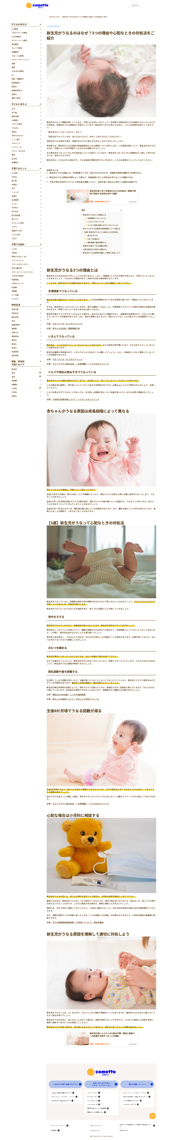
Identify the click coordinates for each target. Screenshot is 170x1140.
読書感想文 (16, 325)
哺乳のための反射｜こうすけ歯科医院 (69, 694)
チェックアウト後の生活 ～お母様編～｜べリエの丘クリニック (81, 363)
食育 (13, 67)
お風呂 (14, 184)
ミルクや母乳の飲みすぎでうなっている (102, 225)
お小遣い (15, 173)
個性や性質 (16, 98)
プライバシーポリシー (58, 1125)
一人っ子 (15, 192)
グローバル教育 (18, 56)
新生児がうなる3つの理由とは (94, 215)
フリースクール (17, 260)
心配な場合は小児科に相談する (95, 249)
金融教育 (15, 52)
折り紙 (14, 112)
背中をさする (92, 235)
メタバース (16, 143)
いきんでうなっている (95, 221)
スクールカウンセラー (20, 264)
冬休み (14, 348)
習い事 (14, 180)
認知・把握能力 (18, 79)
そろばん (15, 128)
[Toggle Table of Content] (121, 210)
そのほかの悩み (18, 276)
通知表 (14, 328)
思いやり (15, 219)
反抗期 (14, 287)
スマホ (14, 226)
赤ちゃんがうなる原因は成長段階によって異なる (101, 228)
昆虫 (13, 154)
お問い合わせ (124, 1130)
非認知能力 (16, 82)
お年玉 (14, 177)
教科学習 (15, 317)
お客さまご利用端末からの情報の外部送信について (136, 1125)
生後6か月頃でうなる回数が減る (95, 246)
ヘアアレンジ (17, 147)
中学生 (14, 392)
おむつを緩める (93, 239)
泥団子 (14, 132)
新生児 (14, 369)
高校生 (14, 396)
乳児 (13, 373)
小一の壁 (15, 295)
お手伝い (15, 207)
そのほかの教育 (18, 71)
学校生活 (15, 313)
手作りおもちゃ (18, 135)
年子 (13, 188)
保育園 (14, 380)
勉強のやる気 (17, 230)
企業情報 (54, 1130)
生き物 (14, 158)
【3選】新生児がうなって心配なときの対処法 (100, 232)
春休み (14, 340)
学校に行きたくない (19, 256)
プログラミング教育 (19, 33)
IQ (12, 75)
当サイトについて (96, 1125)
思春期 (14, 291)
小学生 (14, 388)
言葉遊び (15, 162)
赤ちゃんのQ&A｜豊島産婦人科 (66, 328)
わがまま (15, 211)
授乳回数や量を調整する (96, 242)
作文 (13, 321)
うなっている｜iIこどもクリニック (68, 323)
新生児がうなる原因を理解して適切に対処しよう (101, 253)
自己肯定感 (16, 215)
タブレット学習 (18, 223)
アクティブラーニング (20, 59)
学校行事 (15, 309)
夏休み (14, 344)
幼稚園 (14, 384)
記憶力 (14, 94)
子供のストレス (18, 283)
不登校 (14, 253)
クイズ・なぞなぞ (18, 151)
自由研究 (15, 351)
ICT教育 (15, 29)
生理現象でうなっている (96, 218)
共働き (14, 196)
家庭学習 (15, 336)
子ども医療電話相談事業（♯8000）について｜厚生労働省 (78, 922)
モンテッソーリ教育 (19, 40)
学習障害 (15, 279)
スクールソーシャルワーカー (23, 272)
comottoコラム (54, 17)
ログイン (136, 5)
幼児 (13, 377)
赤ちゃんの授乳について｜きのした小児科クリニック (76, 699)
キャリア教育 (17, 48)
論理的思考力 (17, 90)
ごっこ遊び (16, 139)
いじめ (14, 249)
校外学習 (15, 355)
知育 (13, 63)
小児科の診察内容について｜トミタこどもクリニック (76, 399)
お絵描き (15, 120)
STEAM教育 (16, 36)
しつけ (14, 204)
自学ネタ (15, 332)
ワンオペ (15, 299)
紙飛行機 (15, 116)
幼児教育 (15, 44)
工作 (13, 108)
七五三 (14, 238)
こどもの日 (16, 234)
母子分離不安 (17, 268)
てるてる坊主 (17, 124)
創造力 (14, 86)
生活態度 (15, 200)
